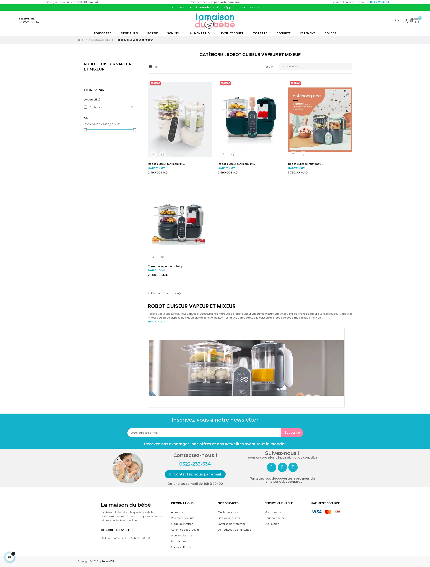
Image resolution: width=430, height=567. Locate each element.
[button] (195, 474)
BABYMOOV (156, 167)
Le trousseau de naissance (234, 529)
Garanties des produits (185, 529)
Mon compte (273, 512)
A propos (177, 512)
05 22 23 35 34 (379, 2)
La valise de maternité (232, 523)
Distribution (272, 523)
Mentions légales (181, 535)
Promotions (178, 541)
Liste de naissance (229, 517)
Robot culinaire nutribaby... (305, 163)
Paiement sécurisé (183, 517)
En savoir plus (156, 321)
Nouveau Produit (181, 547)
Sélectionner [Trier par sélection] (317, 66)
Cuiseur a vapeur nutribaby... (166, 266)
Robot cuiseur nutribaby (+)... (166, 163)
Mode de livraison (182, 523)
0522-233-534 (29, 22)
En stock (94, 107)
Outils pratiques (228, 512)
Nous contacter (274, 517)
